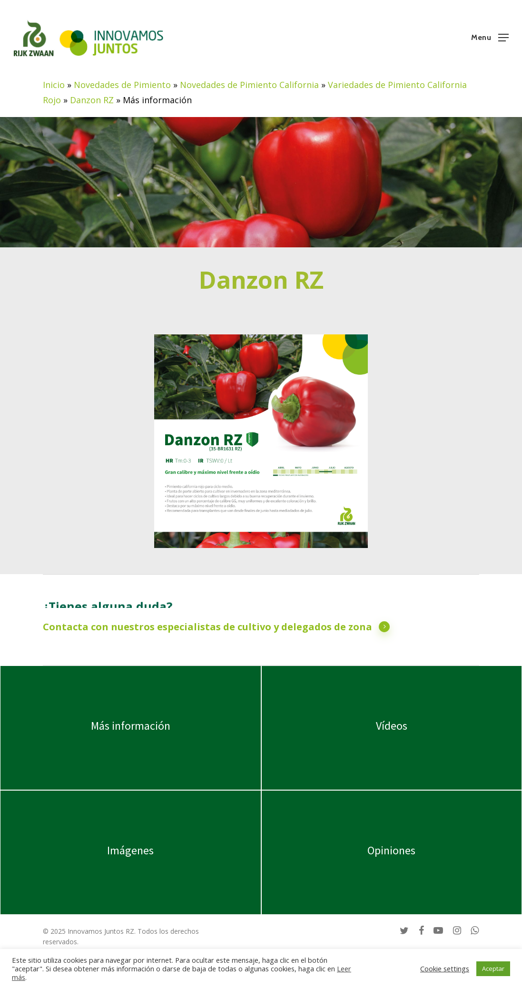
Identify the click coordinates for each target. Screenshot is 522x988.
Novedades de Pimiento (122, 84)
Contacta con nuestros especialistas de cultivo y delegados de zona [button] (216, 627)
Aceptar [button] (493, 968)
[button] (490, 36)
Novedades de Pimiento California (249, 84)
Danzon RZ (92, 100)
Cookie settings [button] (444, 968)
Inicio (54, 84)
